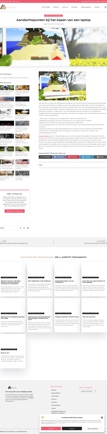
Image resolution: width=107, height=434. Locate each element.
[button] (102, 425)
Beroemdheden (55, 393)
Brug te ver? (5, 353)
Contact (96, 7)
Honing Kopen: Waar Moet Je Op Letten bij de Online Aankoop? (22, 93)
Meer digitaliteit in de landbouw (39, 281)
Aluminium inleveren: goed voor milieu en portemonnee (22, 178)
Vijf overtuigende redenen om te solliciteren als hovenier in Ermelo (6, 93)
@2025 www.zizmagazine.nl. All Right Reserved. (13, 431)
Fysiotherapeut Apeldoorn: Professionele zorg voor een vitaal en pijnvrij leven (7, 167)
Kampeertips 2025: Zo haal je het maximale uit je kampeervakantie (22, 117)
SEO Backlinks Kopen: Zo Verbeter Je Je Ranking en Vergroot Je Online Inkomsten (58, 414)
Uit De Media (46, 7)
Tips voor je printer (89, 317)
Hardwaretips (44, 136)
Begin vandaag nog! (14, 194)
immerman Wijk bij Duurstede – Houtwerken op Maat (6, 117)
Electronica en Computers (54, 15)
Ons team (74, 7)
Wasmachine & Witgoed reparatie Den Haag (12, 317)
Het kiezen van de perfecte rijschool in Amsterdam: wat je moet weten (6, 128)
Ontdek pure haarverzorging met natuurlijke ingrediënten (21, 104)
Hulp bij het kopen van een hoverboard (64, 281)
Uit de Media (55, 396)
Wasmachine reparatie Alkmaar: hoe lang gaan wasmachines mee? (39, 318)
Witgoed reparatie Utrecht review (67, 317)
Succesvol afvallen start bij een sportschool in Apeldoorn (6, 178)
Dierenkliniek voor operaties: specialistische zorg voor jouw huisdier (21, 154)
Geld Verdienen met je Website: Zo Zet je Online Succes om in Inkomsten (58, 421)
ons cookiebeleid (60, 431)
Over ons (65, 7)
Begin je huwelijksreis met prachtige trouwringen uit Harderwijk (21, 167)
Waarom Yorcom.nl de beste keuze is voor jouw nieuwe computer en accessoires (11, 282)
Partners (56, 7)
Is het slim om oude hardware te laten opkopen (93, 281)
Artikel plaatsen (86, 7)
